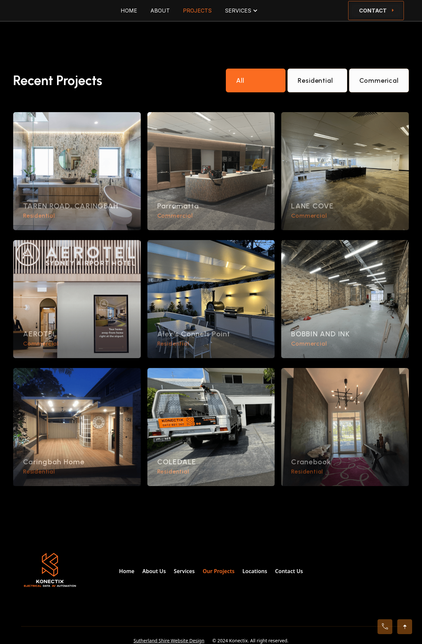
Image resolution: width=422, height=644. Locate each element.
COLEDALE (176, 461)
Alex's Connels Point (193, 333)
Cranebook (311, 461)
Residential (39, 215)
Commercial (175, 215)
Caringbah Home (54, 461)
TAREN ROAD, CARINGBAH (70, 205)
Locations (254, 571)
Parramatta (178, 205)
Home (127, 571)
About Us (154, 571)
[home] (24, 10)
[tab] (256, 80)
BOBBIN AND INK (320, 333)
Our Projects (219, 571)
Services (184, 571)
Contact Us (289, 571)
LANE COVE (312, 205)
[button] (241, 10)
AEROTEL (40, 333)
